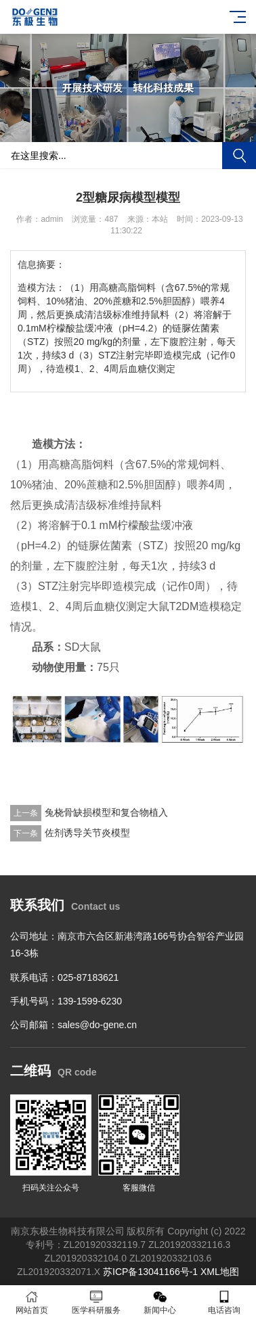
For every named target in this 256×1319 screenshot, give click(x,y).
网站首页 (32, 1302)
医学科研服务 (96, 1302)
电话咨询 (224, 1302)
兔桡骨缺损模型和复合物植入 (106, 812)
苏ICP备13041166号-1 (150, 1271)
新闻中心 (160, 1302)
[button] (117, 129)
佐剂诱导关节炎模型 (87, 832)
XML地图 (219, 1271)
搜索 (239, 155)
